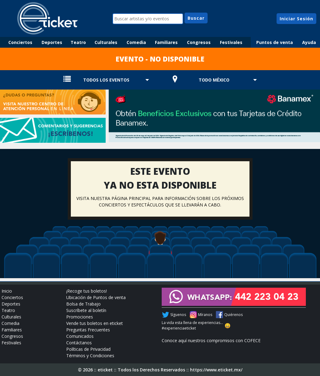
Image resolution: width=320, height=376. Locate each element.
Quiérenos (233, 314)
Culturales (106, 42)
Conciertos (20, 42)
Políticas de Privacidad (88, 349)
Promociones (79, 317)
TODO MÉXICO (214, 80)
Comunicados (80, 336)
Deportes (52, 42)
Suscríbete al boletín (86, 310)
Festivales (231, 42)
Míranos (205, 314)
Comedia (136, 42)
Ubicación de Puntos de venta (96, 297)
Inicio (7, 291)
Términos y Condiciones (90, 355)
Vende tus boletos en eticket (94, 323)
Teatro (78, 42)
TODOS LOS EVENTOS (106, 80)
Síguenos (178, 314)
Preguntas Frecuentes (88, 330)
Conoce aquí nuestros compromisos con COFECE (211, 340)
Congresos (199, 42)
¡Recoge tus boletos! (86, 291)
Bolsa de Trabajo (83, 304)
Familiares (166, 42)
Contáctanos (79, 343)
